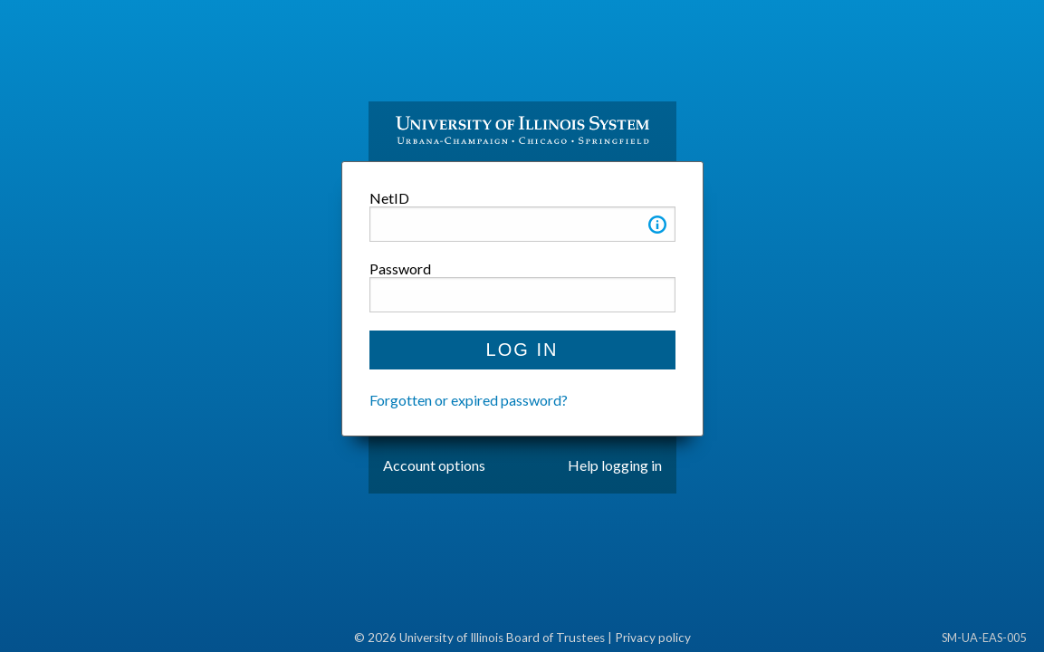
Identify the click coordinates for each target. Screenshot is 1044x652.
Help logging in (615, 465)
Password (400, 268)
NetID (389, 197)
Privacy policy (653, 637)
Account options (434, 465)
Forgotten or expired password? (468, 399)
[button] (657, 227)
